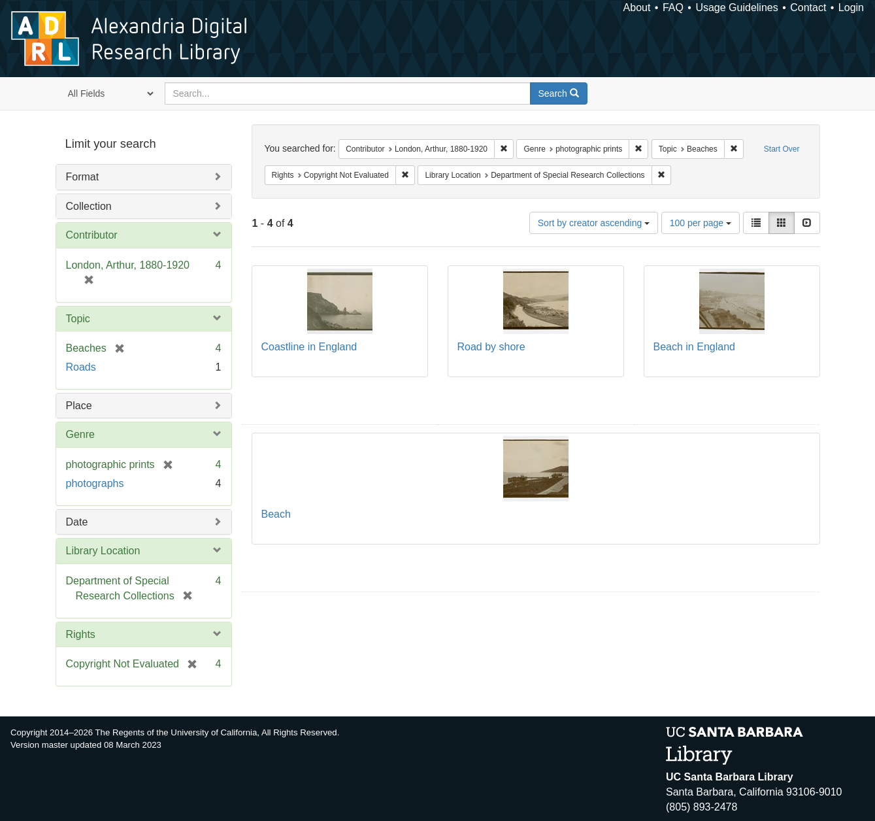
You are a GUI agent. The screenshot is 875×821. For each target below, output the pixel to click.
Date (77, 522)
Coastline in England (309, 346)
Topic (78, 318)
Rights (80, 634)
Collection (89, 206)
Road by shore (491, 346)
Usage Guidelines (736, 7)
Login (851, 7)
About (637, 7)
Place (79, 405)
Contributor (92, 235)
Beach (276, 514)
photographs (95, 483)
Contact (808, 7)
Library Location (103, 550)
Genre (80, 434)
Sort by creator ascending (594, 223)
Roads (81, 367)
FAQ (673, 7)
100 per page (700, 223)
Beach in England (694, 346)
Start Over (782, 149)
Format (82, 176)
